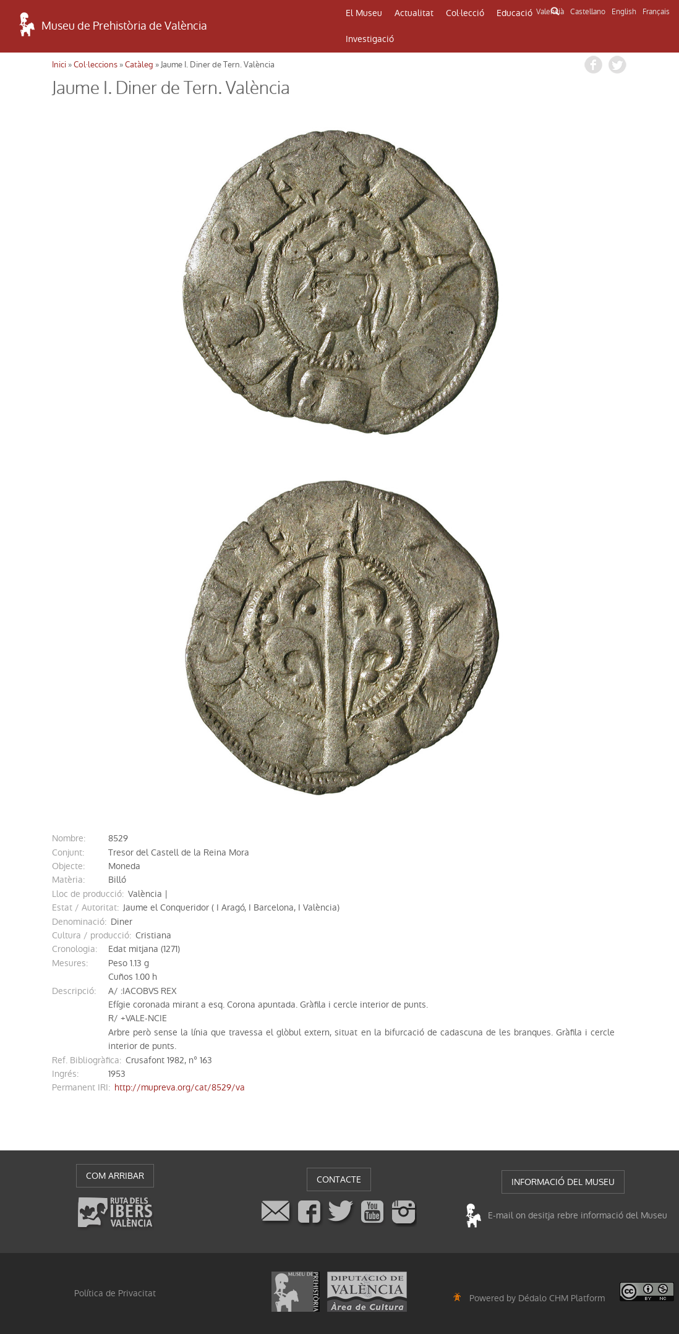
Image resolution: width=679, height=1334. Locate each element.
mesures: (70, 963)
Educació (514, 13)
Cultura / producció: (91, 935)
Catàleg (139, 64)
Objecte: (68, 866)
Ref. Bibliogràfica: (86, 1060)
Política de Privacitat (115, 1293)
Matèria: (68, 879)
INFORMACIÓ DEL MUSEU (563, 1182)
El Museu (364, 13)
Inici (59, 64)
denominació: (79, 922)
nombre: (68, 838)
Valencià (550, 12)
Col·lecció (465, 13)
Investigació (370, 39)
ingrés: (65, 1074)
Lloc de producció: (88, 894)
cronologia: (74, 949)
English (624, 12)
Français (656, 12)
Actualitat (414, 13)
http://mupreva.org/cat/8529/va (179, 1087)
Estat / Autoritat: (85, 907)
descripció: (74, 991)
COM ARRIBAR (115, 1176)
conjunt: (68, 852)
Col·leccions (95, 64)
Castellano (587, 12)
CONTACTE (339, 1179)
